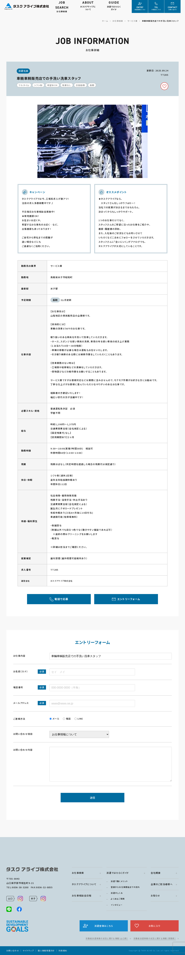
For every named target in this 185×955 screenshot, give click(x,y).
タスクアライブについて (84, 884)
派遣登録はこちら (103, 925)
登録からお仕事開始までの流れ (125, 887)
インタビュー (116, 904)
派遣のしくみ (117, 892)
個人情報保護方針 (46, 950)
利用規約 (63, 950)
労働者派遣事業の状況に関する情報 (107, 938)
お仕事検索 (78, 872)
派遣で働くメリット (119, 881)
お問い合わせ (12, 950)
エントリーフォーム (128, 599)
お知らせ (155, 895)
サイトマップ (28, 950)
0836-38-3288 (20, 887)
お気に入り (155, 925)
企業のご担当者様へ (162, 884)
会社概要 (156, 872)
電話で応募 (61, 599)
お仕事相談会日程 (81, 895)
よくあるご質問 (118, 898)
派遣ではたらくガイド (117, 872)
